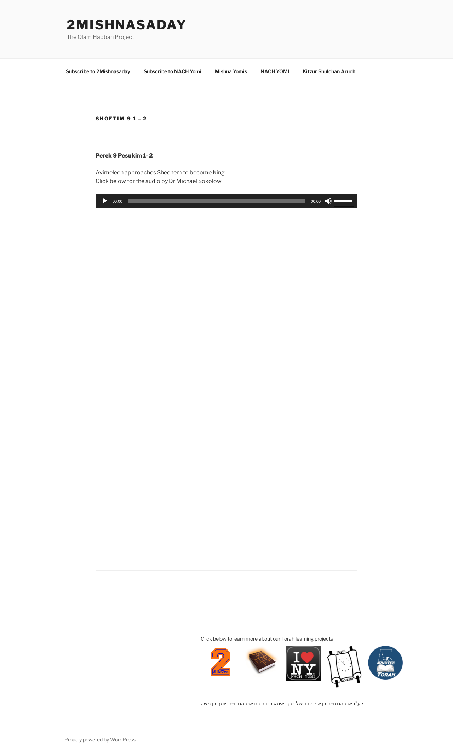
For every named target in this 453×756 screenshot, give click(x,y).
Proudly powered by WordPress (100, 740)
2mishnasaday (127, 25)
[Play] (104, 201)
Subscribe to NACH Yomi (172, 71)
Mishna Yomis (231, 71)
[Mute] (328, 201)
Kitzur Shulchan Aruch (329, 71)
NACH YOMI (274, 71)
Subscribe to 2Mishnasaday (98, 71)
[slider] (216, 201)
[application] (226, 201)
